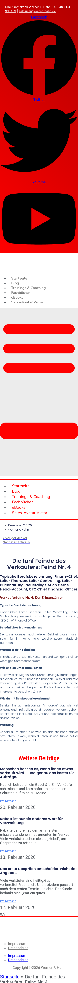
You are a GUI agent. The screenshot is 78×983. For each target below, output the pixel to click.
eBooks (17, 297)
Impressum (17, 944)
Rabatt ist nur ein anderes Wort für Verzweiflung (31, 820)
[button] (39, 392)
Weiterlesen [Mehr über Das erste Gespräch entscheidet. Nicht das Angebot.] (8, 901)
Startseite (19, 278)
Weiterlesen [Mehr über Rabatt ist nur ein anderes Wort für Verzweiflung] (8, 851)
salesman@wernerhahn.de (37, 11)
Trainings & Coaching (28, 287)
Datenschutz (18, 948)
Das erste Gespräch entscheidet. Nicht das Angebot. (39, 870)
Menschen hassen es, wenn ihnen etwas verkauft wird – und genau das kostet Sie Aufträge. (37, 772)
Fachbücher (20, 292)
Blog (15, 283)
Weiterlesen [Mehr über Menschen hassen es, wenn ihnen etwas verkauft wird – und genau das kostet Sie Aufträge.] (8, 801)
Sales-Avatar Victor (27, 302)
